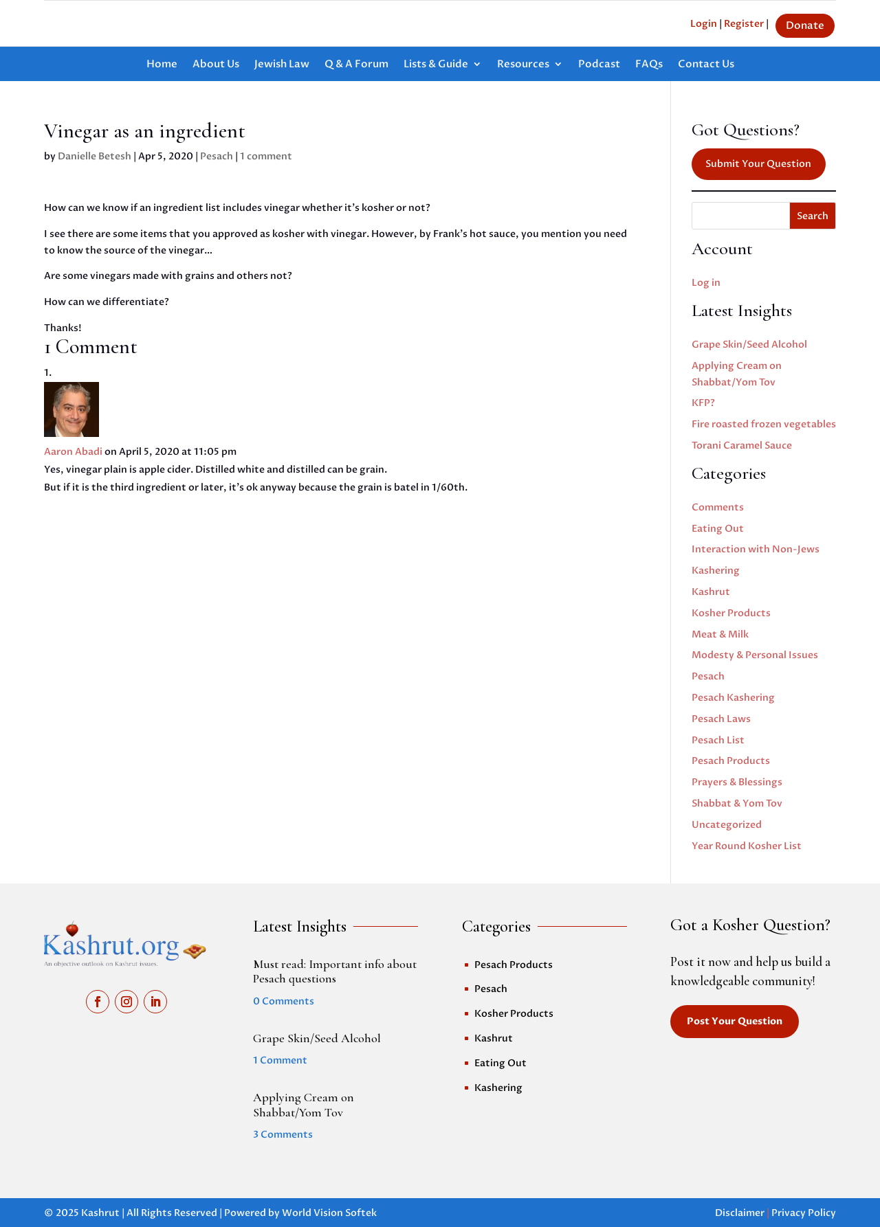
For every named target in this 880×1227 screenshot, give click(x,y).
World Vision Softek (329, 1212)
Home (161, 65)
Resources (523, 65)
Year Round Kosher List (747, 846)
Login (703, 23)
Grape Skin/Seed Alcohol (749, 344)
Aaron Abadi (73, 451)
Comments (718, 507)
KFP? (703, 402)
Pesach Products (731, 760)
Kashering (716, 570)
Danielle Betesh (94, 156)
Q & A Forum (356, 65)
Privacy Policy (803, 1212)
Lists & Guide (436, 65)
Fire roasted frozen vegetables (764, 424)
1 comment (266, 156)
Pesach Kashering (733, 697)
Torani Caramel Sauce (742, 445)
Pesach (216, 156)
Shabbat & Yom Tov (737, 803)
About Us (215, 65)
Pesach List (718, 740)
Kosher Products (731, 613)
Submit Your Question (758, 163)
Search (812, 216)
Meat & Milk (720, 634)
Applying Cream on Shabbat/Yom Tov (303, 1105)
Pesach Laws (721, 718)
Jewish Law (281, 65)
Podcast (599, 65)
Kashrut (711, 591)
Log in (706, 282)
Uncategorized (727, 824)
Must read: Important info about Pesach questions (335, 971)
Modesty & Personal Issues (755, 655)
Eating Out (718, 528)
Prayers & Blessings (737, 782)
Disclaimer (739, 1212)
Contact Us (706, 65)
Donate (805, 25)
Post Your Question (734, 1021)
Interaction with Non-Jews (756, 549)
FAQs (649, 65)
